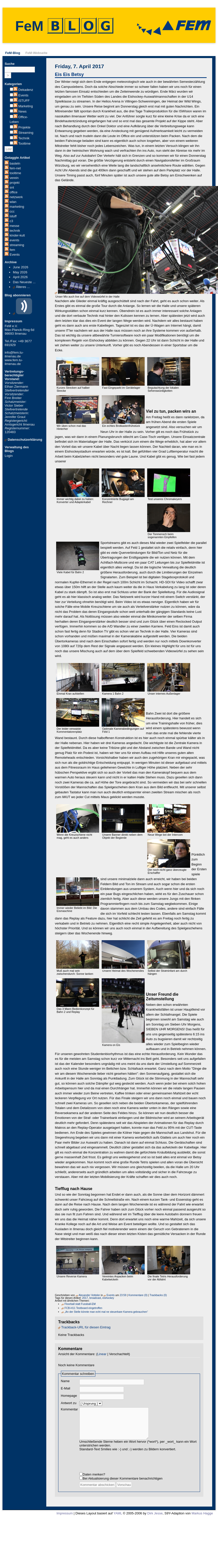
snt (12, 187)
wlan (13, 202)
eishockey (108, 1298)
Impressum (64, 1518)
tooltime (15, 173)
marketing (17, 206)
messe (14, 226)
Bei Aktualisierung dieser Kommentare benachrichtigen (123, 1483)
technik (15, 230)
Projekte (24, 127)
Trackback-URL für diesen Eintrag (86, 1327)
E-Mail (65, 1388)
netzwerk (16, 197)
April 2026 (20, 277)
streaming (17, 245)
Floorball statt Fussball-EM (80, 1304)
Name (65, 1381)
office (13, 192)
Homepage (69, 1396)
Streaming (25, 133)
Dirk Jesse (155, 1518)
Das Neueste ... (24, 282)
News (22, 111)
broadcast (95, 1298)
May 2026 (20, 272)
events (14, 240)
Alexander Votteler (89, 1295)
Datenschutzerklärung (25, 439)
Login (9, 456)
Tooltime (24, 143)
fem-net (15, 168)
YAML (117, 1518)
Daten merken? (94, 1479)
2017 (85, 1298)
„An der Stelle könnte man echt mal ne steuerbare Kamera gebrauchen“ (106, 1311)
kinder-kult (17, 235)
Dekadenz (25, 90)
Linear (101, 1354)
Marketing (25, 106)
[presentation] (117, 1466)
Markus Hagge (202, 1518)
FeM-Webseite (36, 53)
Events (23, 95)
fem (12, 250)
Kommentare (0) (137, 1295)
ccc (12, 211)
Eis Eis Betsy (69, 74)
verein (14, 178)
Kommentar (69, 1409)
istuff (13, 216)
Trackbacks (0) (158, 1295)
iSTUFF (24, 100)
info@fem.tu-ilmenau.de (14, 354)
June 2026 (20, 267)
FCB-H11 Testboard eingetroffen (83, 1308)
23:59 (123, 1295)
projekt (14, 183)
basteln (15, 163)
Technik (23, 138)
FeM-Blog (12, 53)
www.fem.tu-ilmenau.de (14, 362)
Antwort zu (68, 1403)
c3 (11, 221)
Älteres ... (23, 287)
